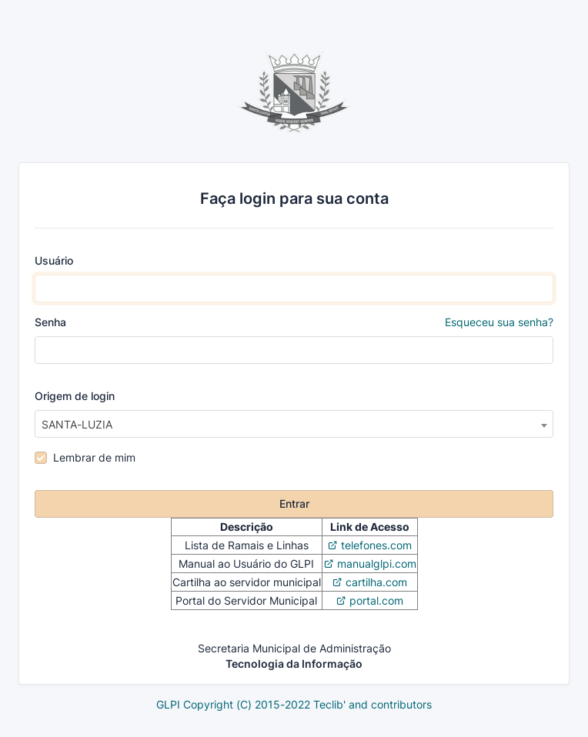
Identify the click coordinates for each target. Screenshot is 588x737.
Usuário (54, 260)
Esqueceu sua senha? (499, 321)
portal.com (376, 600)
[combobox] (294, 424)
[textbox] (294, 425)
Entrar (294, 503)
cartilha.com (376, 582)
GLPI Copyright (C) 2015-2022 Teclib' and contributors (294, 704)
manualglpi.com (376, 563)
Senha (294, 322)
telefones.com (376, 545)
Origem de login (75, 395)
